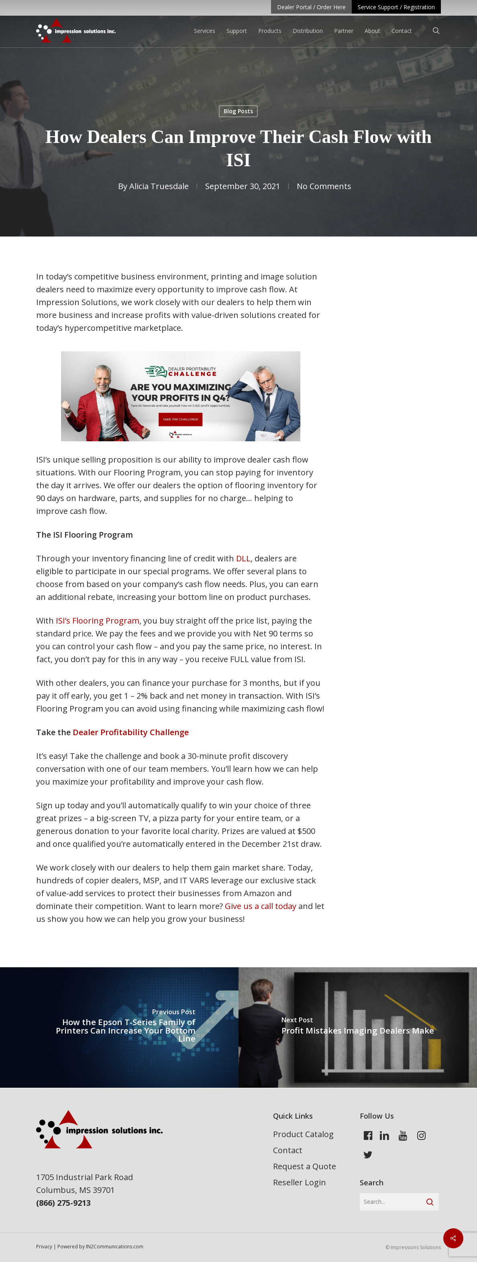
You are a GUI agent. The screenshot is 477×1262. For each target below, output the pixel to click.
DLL (243, 558)
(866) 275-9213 (63, 1202)
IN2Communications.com (114, 1246)
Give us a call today (259, 906)
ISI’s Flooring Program (97, 620)
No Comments (324, 186)
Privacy (44, 1246)
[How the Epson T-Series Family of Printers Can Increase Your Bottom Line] (119, 1027)
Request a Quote (304, 1166)
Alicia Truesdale (159, 186)
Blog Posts (238, 111)
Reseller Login (299, 1182)
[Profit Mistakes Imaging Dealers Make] (357, 1027)
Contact (287, 1150)
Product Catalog (303, 1134)
